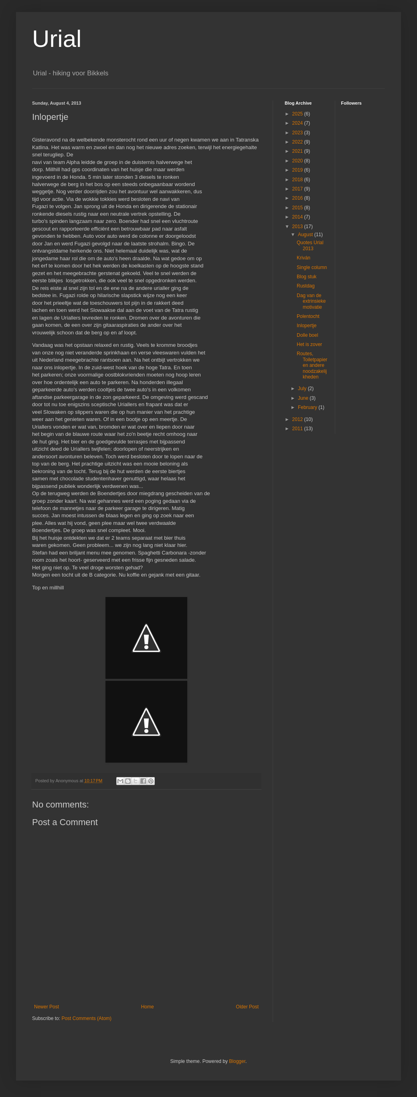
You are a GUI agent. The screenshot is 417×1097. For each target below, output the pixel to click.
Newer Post (46, 1007)
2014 (298, 217)
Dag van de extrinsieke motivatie (311, 301)
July (303, 388)
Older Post (247, 1007)
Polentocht (308, 316)
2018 (298, 179)
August (306, 234)
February (308, 407)
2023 (298, 133)
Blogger (237, 1061)
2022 (298, 142)
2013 (298, 226)
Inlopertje (306, 325)
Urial (56, 38)
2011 (298, 428)
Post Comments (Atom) (86, 1018)
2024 (298, 123)
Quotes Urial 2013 (310, 245)
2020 (298, 161)
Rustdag (306, 286)
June (304, 398)
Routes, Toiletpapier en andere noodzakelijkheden (312, 365)
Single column (312, 267)
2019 (298, 170)
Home (147, 1007)
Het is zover (309, 344)
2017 (298, 189)
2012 (298, 419)
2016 (298, 198)
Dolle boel (307, 335)
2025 (298, 114)
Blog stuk (306, 276)
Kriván (303, 258)
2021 (298, 151)
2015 (298, 207)
